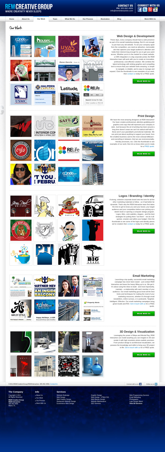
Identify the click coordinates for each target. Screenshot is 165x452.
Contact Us (53, 384)
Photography (133, 399)
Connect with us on (133, 384)
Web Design (61, 397)
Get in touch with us (137, 304)
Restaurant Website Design (66, 401)
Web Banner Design (98, 399)
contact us (131, 74)
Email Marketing (135, 397)
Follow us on (150, 384)
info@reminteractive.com (121, 10)
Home (11, 19)
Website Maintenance (98, 401)
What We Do (70, 19)
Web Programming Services (139, 395)
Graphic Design (96, 395)
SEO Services (96, 403)
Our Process (88, 19)
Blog (119, 19)
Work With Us (150, 19)
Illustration (105, 19)
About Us (26, 19)
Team (55, 19)
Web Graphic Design (64, 399)
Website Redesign (63, 395)
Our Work (41, 19)
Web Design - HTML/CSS (100, 397)
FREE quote (149, 146)
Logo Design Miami (136, 401)
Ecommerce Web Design (65, 403)
